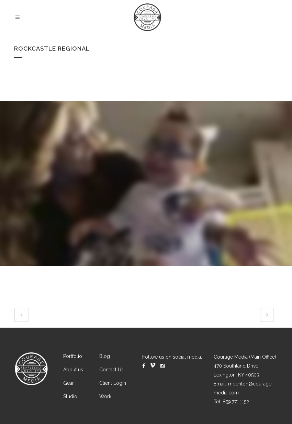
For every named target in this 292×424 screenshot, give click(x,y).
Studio (70, 396)
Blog (104, 356)
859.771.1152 (236, 401)
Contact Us (111, 369)
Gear (68, 383)
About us (73, 369)
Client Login (112, 383)
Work (105, 396)
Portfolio (72, 356)
